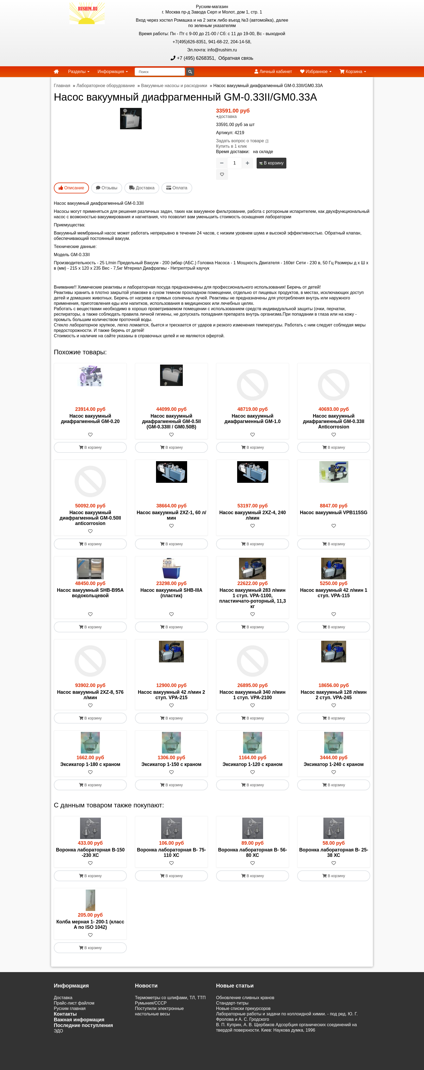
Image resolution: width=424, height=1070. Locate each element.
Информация (113, 71)
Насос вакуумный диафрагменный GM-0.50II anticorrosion (90, 518)
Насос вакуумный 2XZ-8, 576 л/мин (90, 694)
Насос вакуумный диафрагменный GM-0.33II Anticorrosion (334, 421)
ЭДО (58, 1031)
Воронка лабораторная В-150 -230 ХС (90, 852)
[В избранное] (222, 174)
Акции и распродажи (74, 1041)
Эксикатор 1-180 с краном (90, 764)
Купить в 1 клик (231, 146)
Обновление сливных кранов (245, 997)
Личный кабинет (273, 71)
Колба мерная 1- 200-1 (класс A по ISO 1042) (90, 924)
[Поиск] (160, 72)
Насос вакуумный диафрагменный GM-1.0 (252, 418)
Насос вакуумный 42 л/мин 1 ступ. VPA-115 (333, 592)
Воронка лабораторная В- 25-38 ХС (333, 852)
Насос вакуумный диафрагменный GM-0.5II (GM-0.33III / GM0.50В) (171, 421)
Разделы (79, 71)
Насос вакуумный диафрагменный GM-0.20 (90, 418)
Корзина (353, 71)
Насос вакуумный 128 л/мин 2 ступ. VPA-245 (334, 694)
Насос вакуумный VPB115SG (333, 512)
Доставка (63, 997)
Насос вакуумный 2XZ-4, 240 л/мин (252, 515)
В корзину (271, 163)
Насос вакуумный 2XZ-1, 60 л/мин (171, 515)
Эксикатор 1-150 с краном (171, 764)
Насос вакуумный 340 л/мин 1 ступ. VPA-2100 (253, 694)
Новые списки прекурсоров (243, 1008)
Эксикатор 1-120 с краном (253, 764)
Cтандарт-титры (232, 1003)
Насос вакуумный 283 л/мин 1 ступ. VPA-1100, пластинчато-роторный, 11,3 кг (252, 598)
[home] (56, 71)
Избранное (316, 71)
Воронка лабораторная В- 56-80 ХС (252, 852)
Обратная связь (235, 58)
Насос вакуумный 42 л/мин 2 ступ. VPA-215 (171, 694)
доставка (227, 116)
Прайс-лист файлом (74, 1003)
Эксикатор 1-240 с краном (334, 764)
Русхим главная (70, 1008)
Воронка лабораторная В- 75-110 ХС (171, 852)
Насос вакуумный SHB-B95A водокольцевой (90, 592)
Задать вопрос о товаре (240, 140)
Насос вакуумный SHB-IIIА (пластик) (171, 592)
